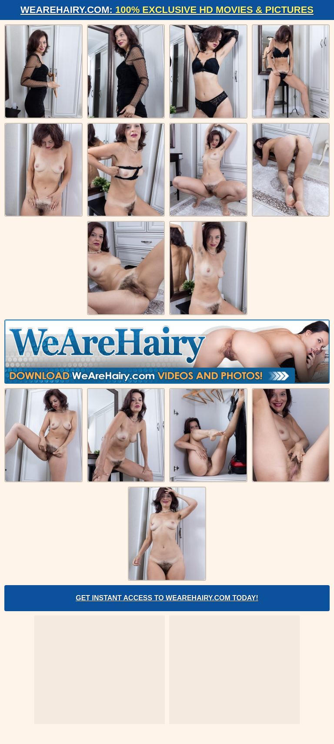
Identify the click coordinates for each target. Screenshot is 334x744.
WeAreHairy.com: (167, 9)
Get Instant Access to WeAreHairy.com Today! (167, 598)
